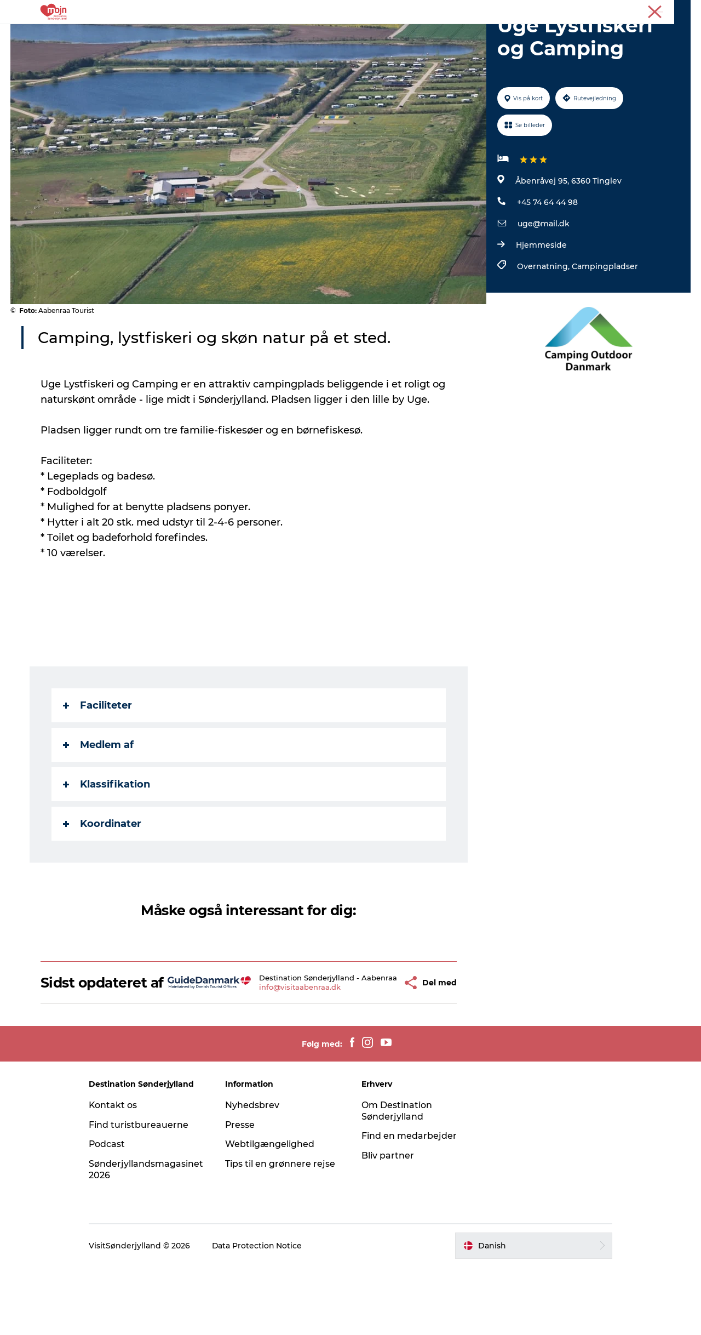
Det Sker (385, 35)
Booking (436, 35)
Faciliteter (97, 757)
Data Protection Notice (260, 1314)
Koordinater (102, 876)
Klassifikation (106, 836)
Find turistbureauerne (142, 1193)
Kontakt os (116, 1173)
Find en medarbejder (409, 1204)
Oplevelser (189, 35)
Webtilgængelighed (271, 1212)
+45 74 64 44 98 (547, 254)
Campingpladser (605, 318)
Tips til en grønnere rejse (282, 1231)
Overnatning (325, 35)
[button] (379, 1042)
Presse (679, 10)
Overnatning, (544, 318)
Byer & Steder (255, 35)
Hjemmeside (541, 297)
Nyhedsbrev (254, 1173)
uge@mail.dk (544, 276)
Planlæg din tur (502, 35)
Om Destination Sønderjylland (396, 1179)
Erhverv (645, 10)
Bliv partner (387, 1223)
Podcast (110, 1212)
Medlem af (98, 797)
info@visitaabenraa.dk (285, 1051)
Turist (612, 10)
